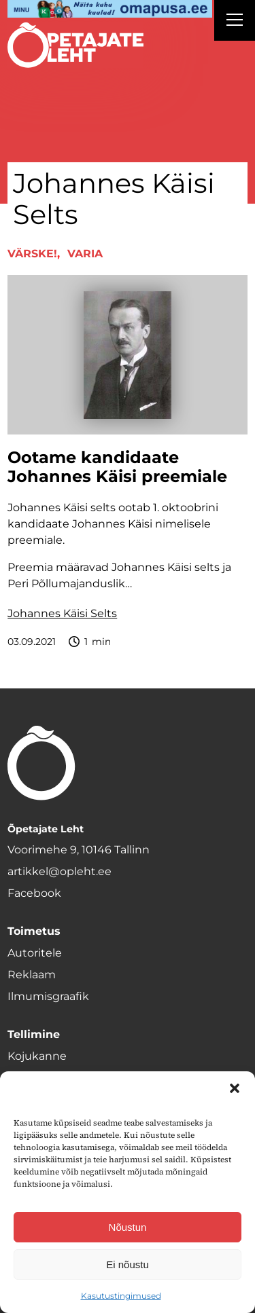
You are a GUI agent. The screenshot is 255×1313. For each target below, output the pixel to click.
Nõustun (128, 1227)
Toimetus (34, 931)
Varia (85, 253)
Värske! (32, 253)
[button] (234, 1088)
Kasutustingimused (121, 1296)
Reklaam (31, 974)
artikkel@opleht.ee (59, 871)
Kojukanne (37, 1056)
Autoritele (34, 952)
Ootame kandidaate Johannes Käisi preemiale (117, 467)
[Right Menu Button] (234, 22)
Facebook (34, 893)
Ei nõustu (127, 1264)
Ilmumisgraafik (48, 996)
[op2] (109, 9)
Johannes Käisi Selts (62, 613)
